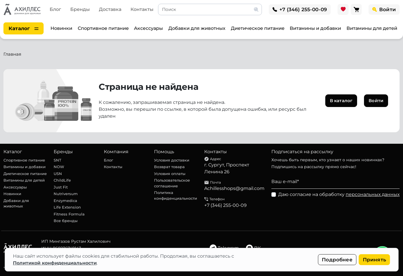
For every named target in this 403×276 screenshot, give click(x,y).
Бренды (80, 9)
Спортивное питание (103, 28)
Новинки (61, 28)
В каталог (341, 100)
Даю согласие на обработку (339, 194)
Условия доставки (171, 160)
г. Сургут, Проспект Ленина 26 (226, 168)
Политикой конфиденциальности (55, 263)
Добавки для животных (196, 28)
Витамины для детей (371, 28)
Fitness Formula (69, 214)
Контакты (142, 9)
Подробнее (337, 260)
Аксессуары (148, 28)
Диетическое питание (258, 28)
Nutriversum (66, 193)
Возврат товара (169, 166)
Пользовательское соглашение (172, 183)
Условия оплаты (169, 173)
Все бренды (65, 220)
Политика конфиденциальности (175, 195)
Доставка (110, 9)
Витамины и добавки (315, 28)
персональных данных (373, 194)
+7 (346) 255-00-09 (225, 205)
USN (58, 173)
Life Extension (67, 207)
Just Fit (61, 187)
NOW (59, 166)
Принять (374, 260)
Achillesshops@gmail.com (234, 188)
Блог (55, 9)
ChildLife (62, 180)
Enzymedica (65, 200)
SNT (57, 160)
